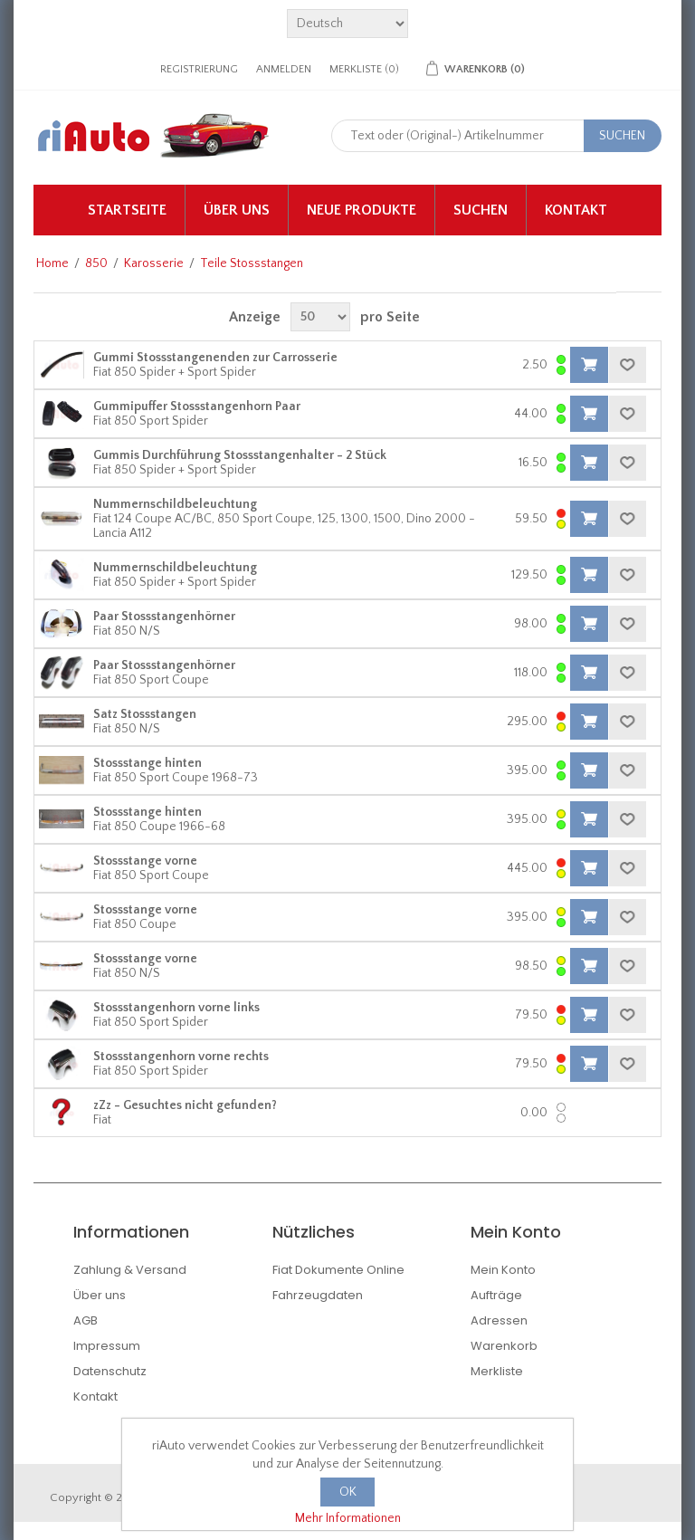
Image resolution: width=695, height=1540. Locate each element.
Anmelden (283, 69)
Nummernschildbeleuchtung (175, 504)
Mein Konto (503, 1269)
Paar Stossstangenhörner (164, 616)
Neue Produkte (361, 210)
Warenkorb (504, 1345)
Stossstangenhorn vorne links (176, 1007)
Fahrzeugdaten (317, 1295)
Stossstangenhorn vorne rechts (181, 1056)
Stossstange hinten (147, 763)
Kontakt (576, 210)
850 (96, 263)
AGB (85, 1320)
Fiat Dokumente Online (338, 1269)
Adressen (499, 1320)
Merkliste (497, 1371)
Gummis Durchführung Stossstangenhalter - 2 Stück (239, 455)
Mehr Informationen (348, 1518)
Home (52, 263)
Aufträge (496, 1295)
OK (348, 1492)
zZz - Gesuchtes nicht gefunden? (185, 1105)
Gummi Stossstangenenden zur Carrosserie (215, 357)
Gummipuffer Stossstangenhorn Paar (196, 406)
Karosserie (154, 263)
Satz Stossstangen (144, 714)
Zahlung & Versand (129, 1269)
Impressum (106, 1345)
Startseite (127, 210)
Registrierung (199, 69)
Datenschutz (110, 1371)
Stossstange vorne (145, 861)
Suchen (480, 210)
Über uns (237, 210)
